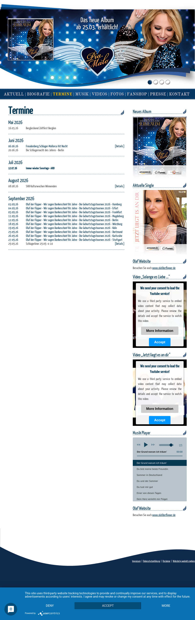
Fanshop (137, 95)
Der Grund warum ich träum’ (152, 462)
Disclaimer (166, 561)
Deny (50, 606)
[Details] (119, 146)
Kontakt (179, 95)
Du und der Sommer (147, 480)
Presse (158, 95)
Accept (159, 342)
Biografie (38, 95)
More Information (159, 331)
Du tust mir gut (145, 486)
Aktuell (14, 95)
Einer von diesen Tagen (149, 493)
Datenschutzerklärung (151, 561)
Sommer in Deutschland (149, 474)
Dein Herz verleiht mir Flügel (152, 499)
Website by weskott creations (184, 561)
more (166, 606)
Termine (62, 95)
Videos (99, 95)
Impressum (136, 561)
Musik (82, 95)
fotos (117, 95)
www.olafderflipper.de (164, 268)
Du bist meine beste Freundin (152, 468)
